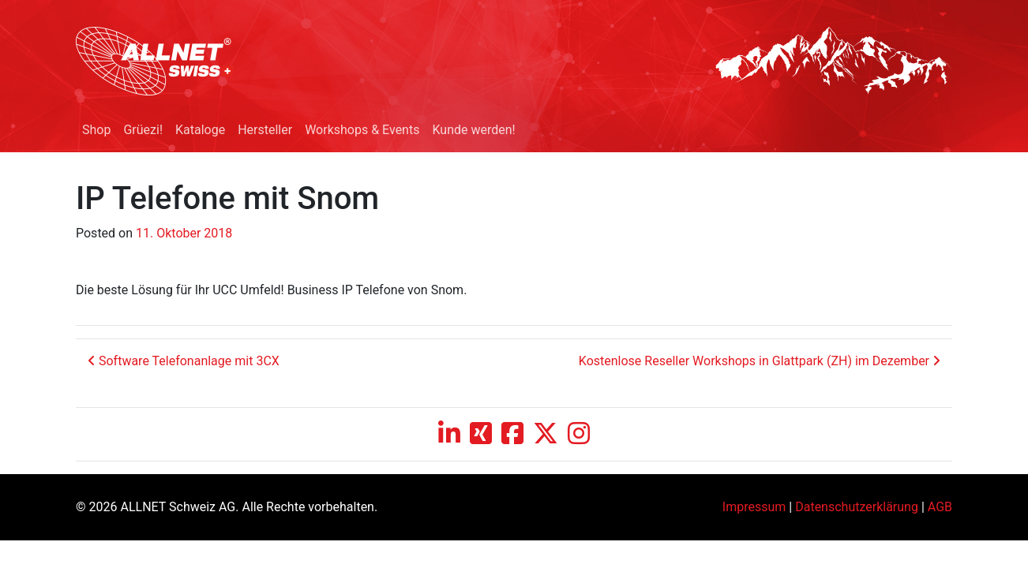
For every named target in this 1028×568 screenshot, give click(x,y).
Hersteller (265, 129)
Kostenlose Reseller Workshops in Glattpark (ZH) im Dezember (759, 360)
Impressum (754, 506)
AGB (940, 506)
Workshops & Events (362, 129)
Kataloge (200, 129)
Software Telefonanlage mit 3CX (184, 360)
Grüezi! (143, 129)
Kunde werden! (473, 129)
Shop (96, 129)
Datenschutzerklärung (856, 506)
